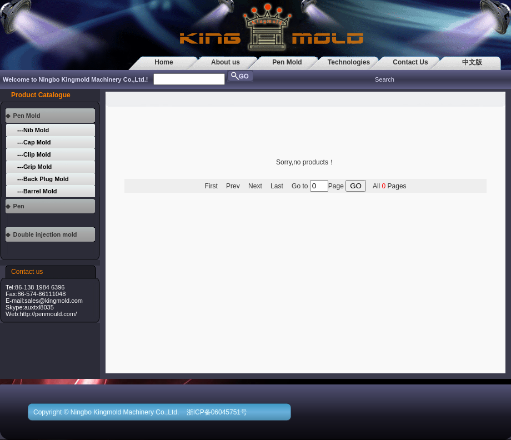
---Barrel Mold (37, 191)
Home (163, 62)
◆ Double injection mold (41, 234)
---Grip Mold (34, 166)
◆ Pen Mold (23, 115)
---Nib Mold (33, 130)
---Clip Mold (34, 154)
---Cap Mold (34, 142)
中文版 (472, 62)
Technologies (349, 62)
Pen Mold (287, 62)
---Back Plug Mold (43, 179)
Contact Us (410, 62)
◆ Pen (15, 206)
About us (225, 62)
